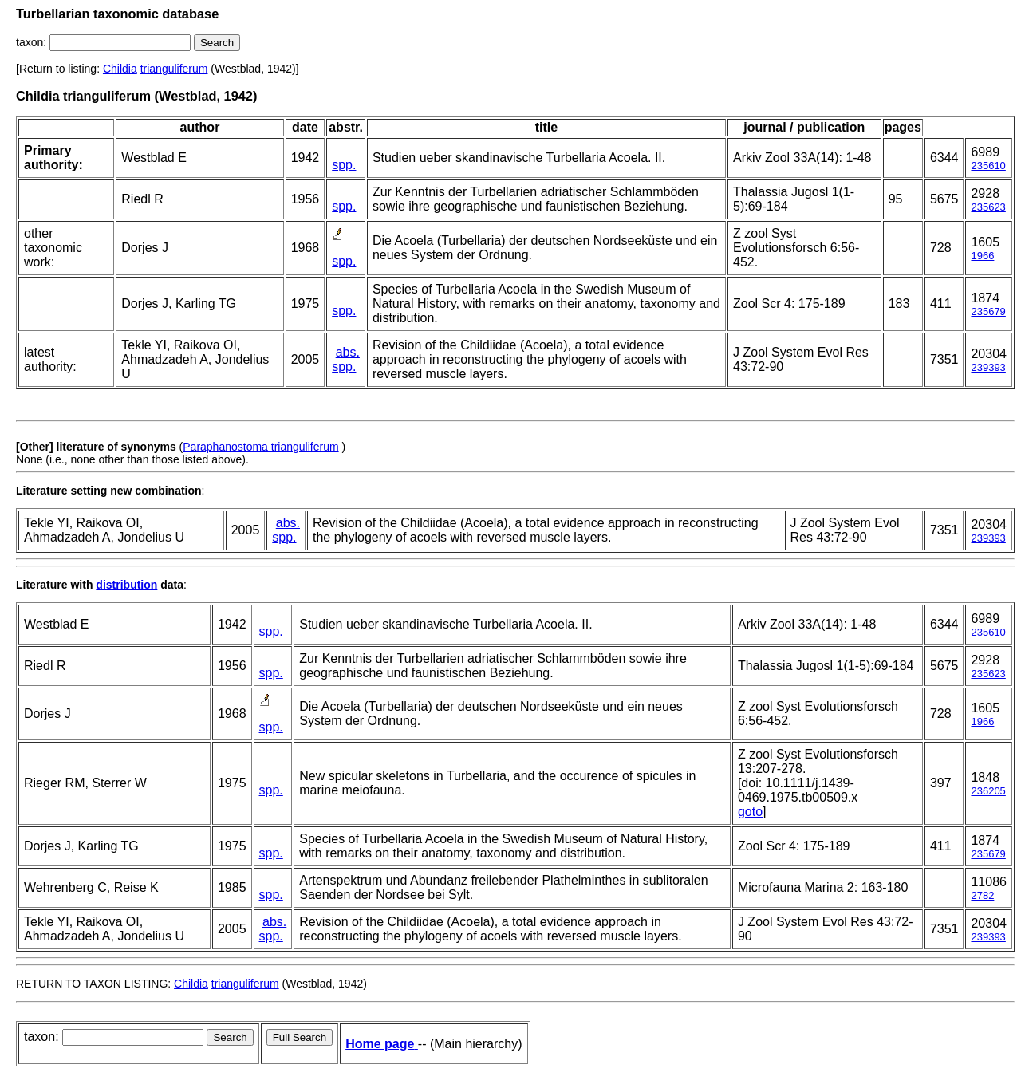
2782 (982, 895)
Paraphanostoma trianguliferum (260, 446)
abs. (348, 352)
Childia (120, 68)
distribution (126, 584)
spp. (344, 164)
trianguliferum (174, 68)
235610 (988, 165)
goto (750, 811)
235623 (988, 207)
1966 (982, 256)
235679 (988, 311)
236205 (988, 791)
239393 (988, 367)
